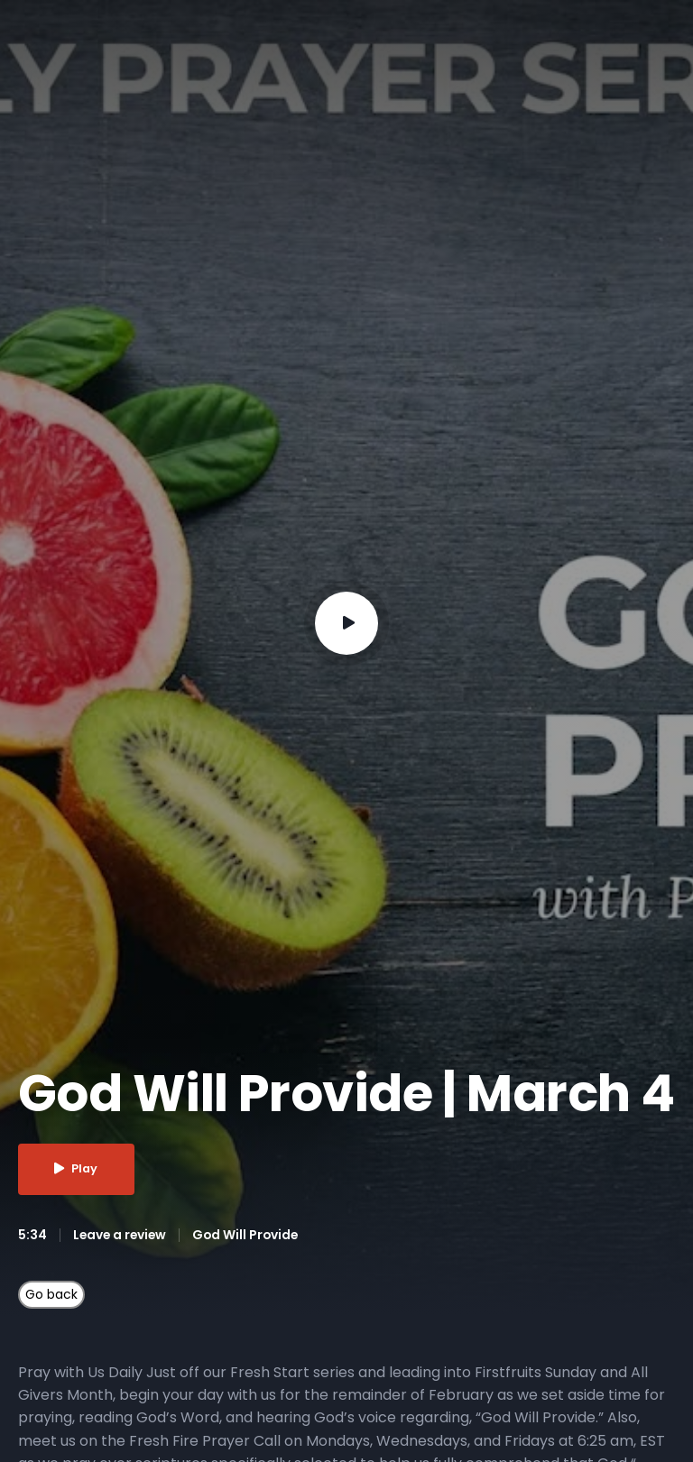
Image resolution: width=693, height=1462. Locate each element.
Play (78, 1169)
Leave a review (121, 1234)
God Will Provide (250, 1235)
